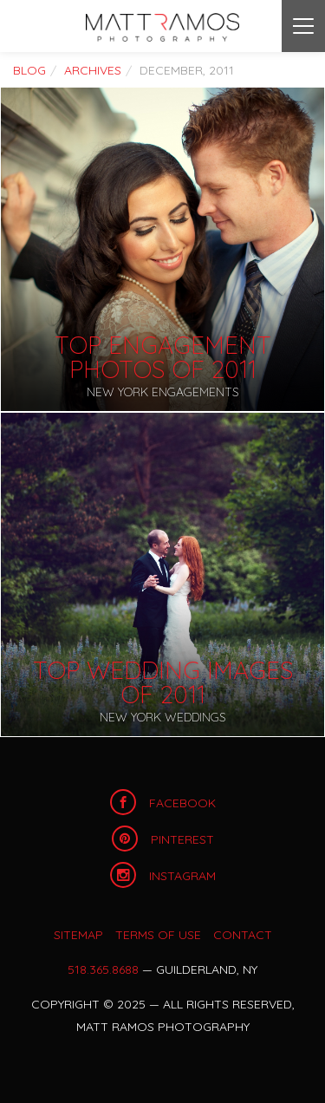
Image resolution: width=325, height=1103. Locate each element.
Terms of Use (158, 935)
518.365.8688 (103, 969)
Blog (29, 70)
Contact (242, 935)
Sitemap (78, 935)
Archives (92, 70)
